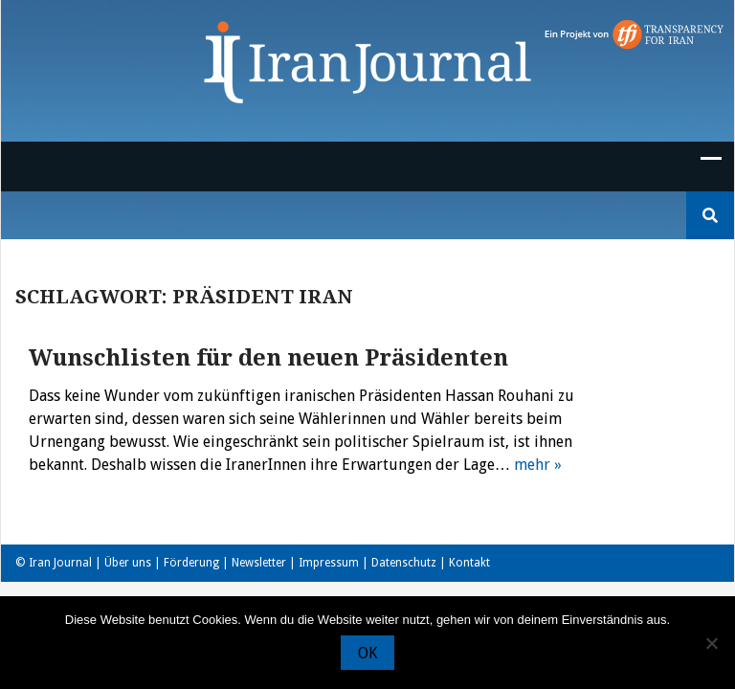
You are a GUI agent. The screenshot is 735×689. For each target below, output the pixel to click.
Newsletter (259, 562)
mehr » (538, 465)
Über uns (127, 562)
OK (367, 653)
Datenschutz (403, 562)
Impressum (329, 562)
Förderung (191, 562)
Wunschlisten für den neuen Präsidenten (268, 357)
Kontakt (469, 562)
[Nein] (711, 643)
